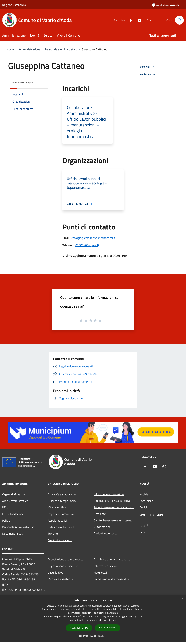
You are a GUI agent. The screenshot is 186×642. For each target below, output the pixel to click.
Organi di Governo (13, 494)
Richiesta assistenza (60, 579)
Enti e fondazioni (12, 514)
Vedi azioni (148, 74)
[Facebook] (129, 20)
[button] (93, 636)
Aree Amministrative (15, 501)
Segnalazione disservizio (63, 566)
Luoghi (144, 525)
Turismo (53, 533)
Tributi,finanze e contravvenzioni (114, 507)
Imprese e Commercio (61, 514)
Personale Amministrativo (18, 527)
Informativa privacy (106, 566)
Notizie (144, 494)
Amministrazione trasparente (112, 559)
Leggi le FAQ (55, 572)
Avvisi (143, 507)
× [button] (182, 598)
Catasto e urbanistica (61, 527)
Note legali (100, 572)
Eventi (143, 532)
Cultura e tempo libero (62, 501)
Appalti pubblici (57, 520)
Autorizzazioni (102, 527)
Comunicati (146, 501)
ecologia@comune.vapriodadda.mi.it (93, 238)
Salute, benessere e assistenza (113, 520)
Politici (6, 520)
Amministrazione (29, 49)
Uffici (5, 507)
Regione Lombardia (14, 5)
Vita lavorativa (57, 507)
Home (10, 49)
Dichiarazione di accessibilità (111, 579)
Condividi (147, 67)
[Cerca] (179, 20)
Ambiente (100, 514)
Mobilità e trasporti (60, 540)
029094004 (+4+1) (87, 245)
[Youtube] (138, 20)
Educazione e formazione (109, 494)
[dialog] (93, 618)
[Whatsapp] (147, 20)
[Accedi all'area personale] (165, 5)
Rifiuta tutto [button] (107, 627)
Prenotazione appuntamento (65, 559)
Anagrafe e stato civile (62, 494)
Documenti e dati (12, 533)
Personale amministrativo (61, 49)
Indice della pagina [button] (22, 82)
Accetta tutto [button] (79, 627)
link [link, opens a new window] (114, 620)
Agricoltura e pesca (105, 533)
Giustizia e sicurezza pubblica (112, 500)
